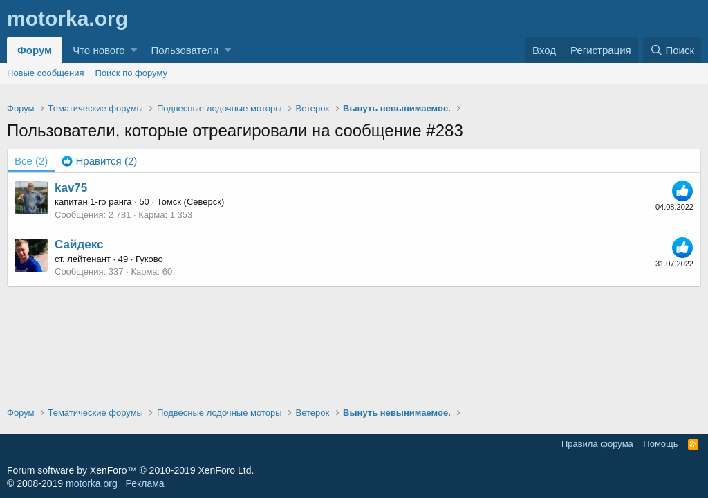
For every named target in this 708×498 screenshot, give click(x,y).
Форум (34, 50)
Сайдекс (79, 244)
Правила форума (597, 444)
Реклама (144, 483)
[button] (133, 50)
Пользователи (184, 50)
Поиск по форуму (131, 73)
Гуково (149, 259)
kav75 (71, 187)
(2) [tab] (31, 161)
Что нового (98, 50)
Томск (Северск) (191, 201)
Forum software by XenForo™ (130, 470)
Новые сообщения (45, 73)
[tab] (99, 160)
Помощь (660, 444)
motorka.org (92, 483)
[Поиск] (672, 50)
